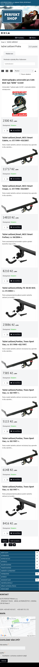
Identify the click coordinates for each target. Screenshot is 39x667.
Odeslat (3, 661)
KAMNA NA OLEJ (20, 558)
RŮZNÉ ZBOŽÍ (5, 589)
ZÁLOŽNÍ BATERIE (20, 564)
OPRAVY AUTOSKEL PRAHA (8, 586)
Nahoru (5, 541)
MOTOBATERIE (20, 573)
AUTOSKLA (20, 561)
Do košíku (15, 130)
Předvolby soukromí (6, 665)
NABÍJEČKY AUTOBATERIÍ (8, 571)
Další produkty (15, 541)
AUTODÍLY (4, 577)
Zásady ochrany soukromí (22, 665)
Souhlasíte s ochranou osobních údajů (14, 656)
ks (5, 130)
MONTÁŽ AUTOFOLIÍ (6, 583)
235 (11, 545)
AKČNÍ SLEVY (20, 552)
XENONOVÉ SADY (20, 579)
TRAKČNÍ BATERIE (20, 567)
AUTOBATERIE (20, 555)
